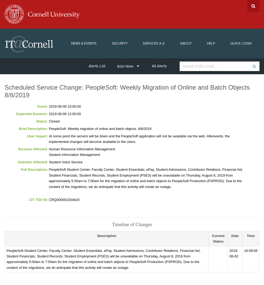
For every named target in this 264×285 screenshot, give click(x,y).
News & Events (84, 43)
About (186, 43)
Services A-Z (154, 43)
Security (120, 43)
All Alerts (159, 66)
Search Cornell (253, 6)
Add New (128, 66)
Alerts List (97, 66)
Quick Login (241, 43)
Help (211, 43)
